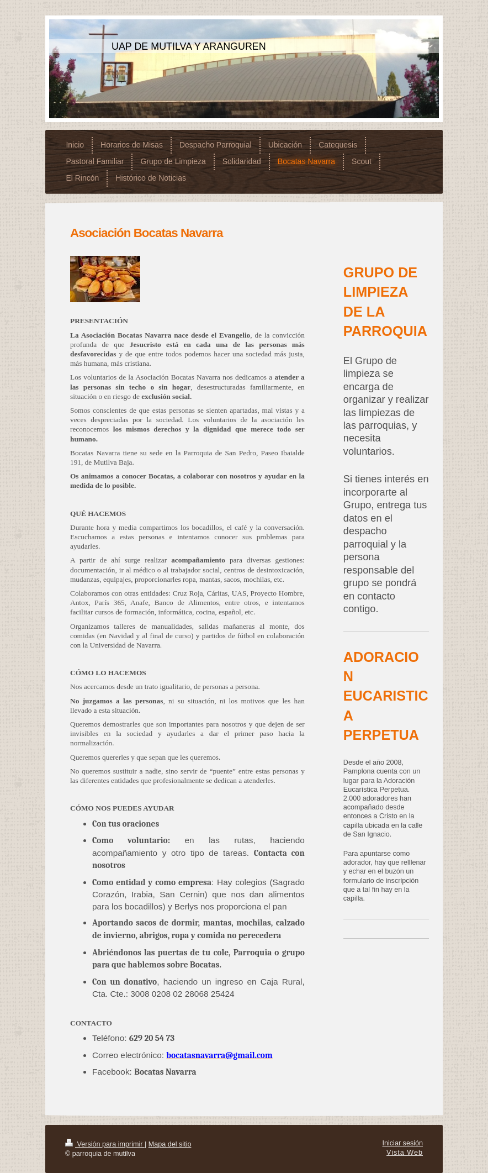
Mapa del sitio (170, 1144)
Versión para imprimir (105, 1144)
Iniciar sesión (403, 1143)
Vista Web (404, 1152)
